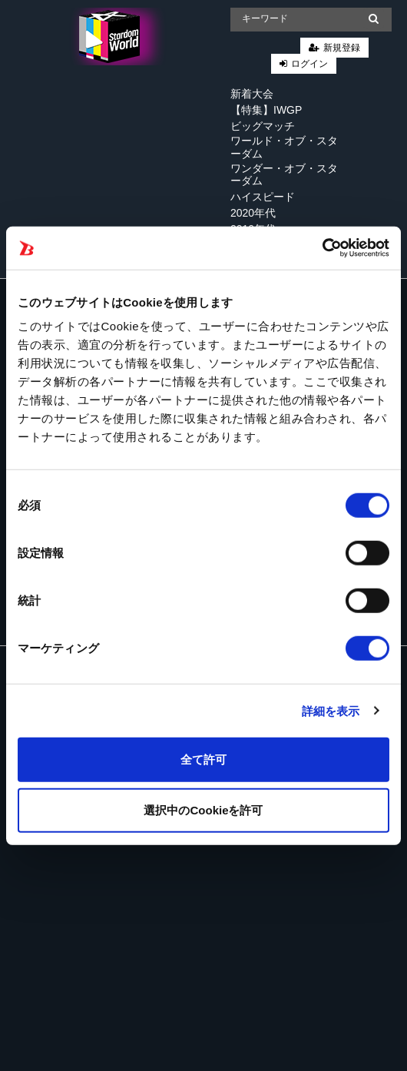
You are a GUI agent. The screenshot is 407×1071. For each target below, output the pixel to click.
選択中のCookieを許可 (203, 809)
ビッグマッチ (262, 126)
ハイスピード (262, 197)
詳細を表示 (331, 710)
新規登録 (341, 47)
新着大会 (251, 94)
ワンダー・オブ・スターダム (284, 174)
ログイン (309, 63)
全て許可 (203, 759)
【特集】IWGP (266, 110)
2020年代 (253, 213)
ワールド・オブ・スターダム (284, 147)
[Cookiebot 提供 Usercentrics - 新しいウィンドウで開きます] (322, 248)
